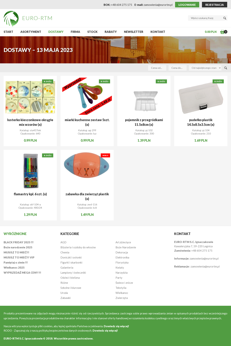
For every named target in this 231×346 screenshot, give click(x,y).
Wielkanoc (122, 292)
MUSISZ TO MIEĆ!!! (16, 252)
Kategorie (69, 234)
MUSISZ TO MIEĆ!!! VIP (19, 257)
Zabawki (65, 297)
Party (119, 277)
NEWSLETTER (133, 31)
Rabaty (111, 31)
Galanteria (66, 267)
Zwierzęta (122, 297)
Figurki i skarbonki (71, 262)
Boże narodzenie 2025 (18, 247)
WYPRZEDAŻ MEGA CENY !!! (22, 272)
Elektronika (122, 257)
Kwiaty (120, 267)
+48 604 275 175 (121, 4)
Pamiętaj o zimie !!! (16, 262)
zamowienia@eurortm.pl (158, 4)
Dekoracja (122, 252)
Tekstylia (121, 287)
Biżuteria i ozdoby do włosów (78, 247)
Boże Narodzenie (126, 247)
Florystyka (122, 262)
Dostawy (56, 31)
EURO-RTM (37, 18)
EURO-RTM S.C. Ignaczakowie (23, 338)
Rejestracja (214, 4)
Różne (64, 282)
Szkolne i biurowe (70, 287)
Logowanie (187, 4)
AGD (63, 242)
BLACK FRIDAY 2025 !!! (19, 242)
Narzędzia (122, 272)
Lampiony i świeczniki (73, 272)
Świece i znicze (124, 282)
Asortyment (30, 31)
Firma (75, 31)
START (8, 31)
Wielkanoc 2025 (14, 267)
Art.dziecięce (123, 242)
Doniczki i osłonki (71, 257)
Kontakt (158, 31)
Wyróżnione (15, 234)
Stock (92, 31)
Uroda (64, 292)
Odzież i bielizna (70, 277)
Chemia (64, 252)
